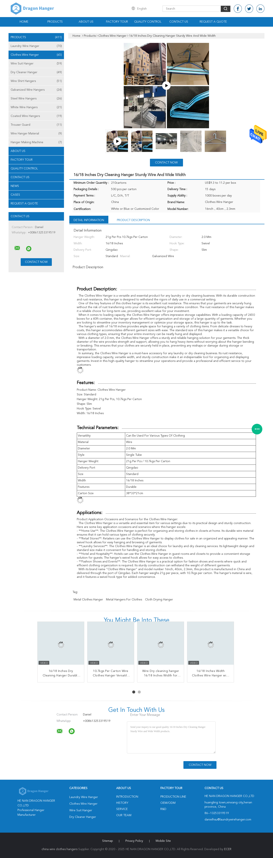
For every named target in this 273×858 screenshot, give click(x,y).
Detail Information (89, 220)
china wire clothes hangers (59, 849)
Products (55, 21)
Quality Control (147, 21)
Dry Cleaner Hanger (36, 72)
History (122, 802)
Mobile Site (163, 840)
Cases (15, 194)
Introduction (127, 796)
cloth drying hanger (159, 599)
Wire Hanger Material (36, 133)
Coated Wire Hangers (36, 116)
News (15, 186)
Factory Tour (117, 21)
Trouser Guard (36, 125)
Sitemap (107, 840)
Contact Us (178, 21)
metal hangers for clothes (124, 599)
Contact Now (166, 162)
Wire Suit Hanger (36, 63)
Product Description (133, 220)
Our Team (123, 815)
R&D (163, 809)
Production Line (173, 796)
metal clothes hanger (88, 599)
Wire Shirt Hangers (36, 81)
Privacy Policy (134, 840)
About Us (86, 21)
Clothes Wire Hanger (36, 55)
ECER (227, 849)
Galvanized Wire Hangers (36, 90)
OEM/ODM (168, 802)
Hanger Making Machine (36, 142)
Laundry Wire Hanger (36, 46)
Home (24, 21)
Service (122, 809)
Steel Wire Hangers (36, 98)
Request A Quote (213, 21)
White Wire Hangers (36, 107)
